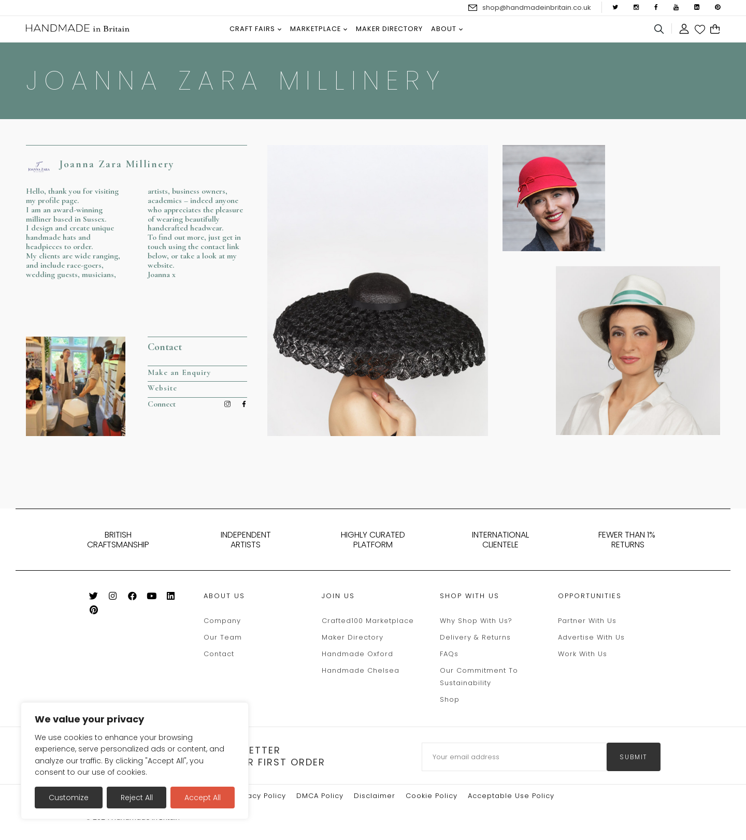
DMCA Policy (319, 796)
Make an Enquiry (180, 372)
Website (162, 388)
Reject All (137, 797)
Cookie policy (431, 796)
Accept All (202, 797)
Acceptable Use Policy (511, 796)
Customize (69, 797)
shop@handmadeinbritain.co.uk (536, 7)
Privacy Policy (260, 796)
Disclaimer (374, 796)
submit (634, 756)
